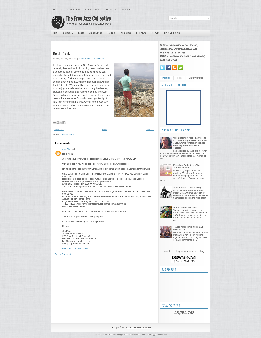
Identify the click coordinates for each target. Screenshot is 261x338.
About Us (57, 9)
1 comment (99, 59)
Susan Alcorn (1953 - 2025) (187, 187)
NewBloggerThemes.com (157, 335)
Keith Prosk (61, 53)
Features (111, 33)
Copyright (126, 9)
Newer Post (59, 130)
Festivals (155, 33)
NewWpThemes (109, 335)
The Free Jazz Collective (88, 18)
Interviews (141, 33)
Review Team (73, 9)
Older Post (150, 130)
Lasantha (136, 335)
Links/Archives (196, 78)
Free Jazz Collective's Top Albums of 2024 (186, 166)
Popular (166, 78)
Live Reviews (125, 33)
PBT (143, 335)
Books (81, 33)
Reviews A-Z (68, 33)
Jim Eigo (66, 149)
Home (55, 33)
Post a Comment (63, 254)
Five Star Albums (172, 33)
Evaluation (110, 9)
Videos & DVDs (95, 33)
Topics (179, 78)
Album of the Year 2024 (185, 207)
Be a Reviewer (92, 9)
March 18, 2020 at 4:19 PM (75, 248)
